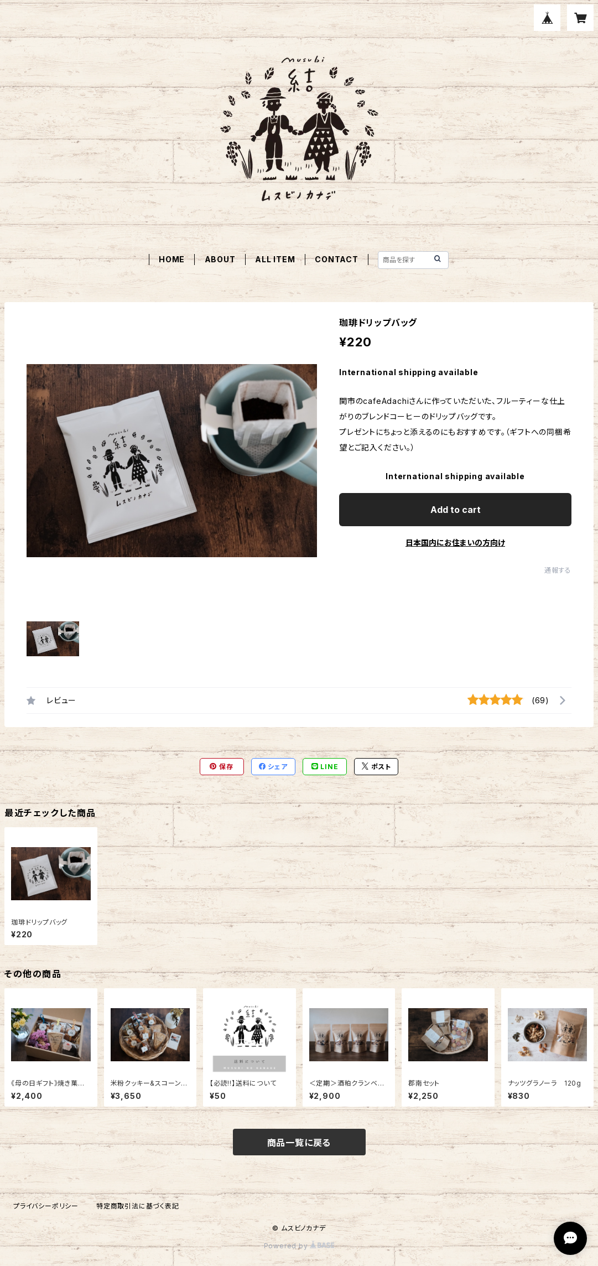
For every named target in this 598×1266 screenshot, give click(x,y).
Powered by (299, 1246)
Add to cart (455, 509)
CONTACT (336, 259)
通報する (557, 570)
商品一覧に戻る (299, 1142)
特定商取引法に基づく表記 (137, 1206)
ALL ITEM (275, 259)
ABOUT (220, 259)
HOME (172, 259)
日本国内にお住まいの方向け (455, 542)
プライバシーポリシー (46, 1206)
